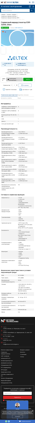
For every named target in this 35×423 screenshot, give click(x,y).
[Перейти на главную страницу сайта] (9, 2)
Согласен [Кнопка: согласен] (17, 416)
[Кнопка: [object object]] (25, 85)
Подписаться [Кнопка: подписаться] (17, 397)
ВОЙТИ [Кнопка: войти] (28, 79)
